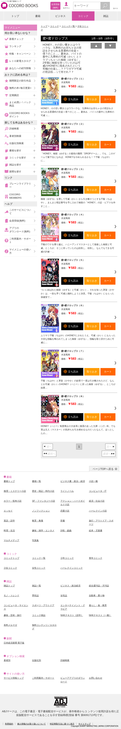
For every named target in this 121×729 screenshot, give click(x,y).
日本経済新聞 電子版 (14, 643)
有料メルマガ (10, 625)
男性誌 (35, 595)
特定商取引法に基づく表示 (62, 724)
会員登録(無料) (17, 220)
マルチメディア (11, 540)
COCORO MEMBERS (15, 196)
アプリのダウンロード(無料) (19, 230)
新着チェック (16, 39)
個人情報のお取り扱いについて (31, 724)
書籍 (37, 16)
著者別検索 (15, 136)
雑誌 (105, 16)
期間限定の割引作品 (20, 80)
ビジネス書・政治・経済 (72, 481)
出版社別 (36, 660)
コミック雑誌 (38, 615)
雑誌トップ (9, 585)
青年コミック (95, 558)
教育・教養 (37, 520)
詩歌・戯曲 (66, 530)
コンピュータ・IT (98, 491)
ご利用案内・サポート (20, 240)
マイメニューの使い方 (20, 251)
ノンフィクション (41, 511)
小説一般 (93, 481)
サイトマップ (84, 724)
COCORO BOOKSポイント (19, 115)
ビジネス (60, 16)
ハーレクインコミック (71, 568)
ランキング (15, 46)
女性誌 (63, 595)
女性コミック (38, 568)
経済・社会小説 (97, 501)
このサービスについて (20, 211)
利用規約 (9, 724)
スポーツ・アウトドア (43, 605)
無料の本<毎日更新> (20, 88)
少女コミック (10, 568)
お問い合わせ (95, 678)
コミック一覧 (68, 26)
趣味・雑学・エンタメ (43, 530)
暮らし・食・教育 (98, 605)
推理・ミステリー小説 (15, 491)
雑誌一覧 (36, 585)
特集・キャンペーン (20, 53)
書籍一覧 (36, 481)
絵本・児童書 (95, 530)
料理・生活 (9, 530)
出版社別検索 (16, 143)
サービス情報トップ (14, 678)
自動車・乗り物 (97, 595)
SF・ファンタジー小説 (43, 501)
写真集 (35, 540)
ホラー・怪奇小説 (12, 501)
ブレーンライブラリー (20, 185)
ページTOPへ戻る (103, 468)
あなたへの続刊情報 (20, 68)
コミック (83, 16)
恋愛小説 (64, 511)
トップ (15, 16)
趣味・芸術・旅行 (12, 615)
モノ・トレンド (11, 595)
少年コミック (67, 558)
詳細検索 (14, 128)
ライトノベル (67, 491)
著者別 (7, 660)
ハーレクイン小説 (98, 511)
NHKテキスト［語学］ (71, 615)
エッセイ (8, 511)
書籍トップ (9, 481)
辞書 (62, 520)
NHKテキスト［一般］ (100, 615)
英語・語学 (9, 520)
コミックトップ (11, 558)
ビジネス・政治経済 (70, 585)
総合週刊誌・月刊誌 (99, 585)
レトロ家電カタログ (20, 61)
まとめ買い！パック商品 (20, 104)
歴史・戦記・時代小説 (43, 491)
